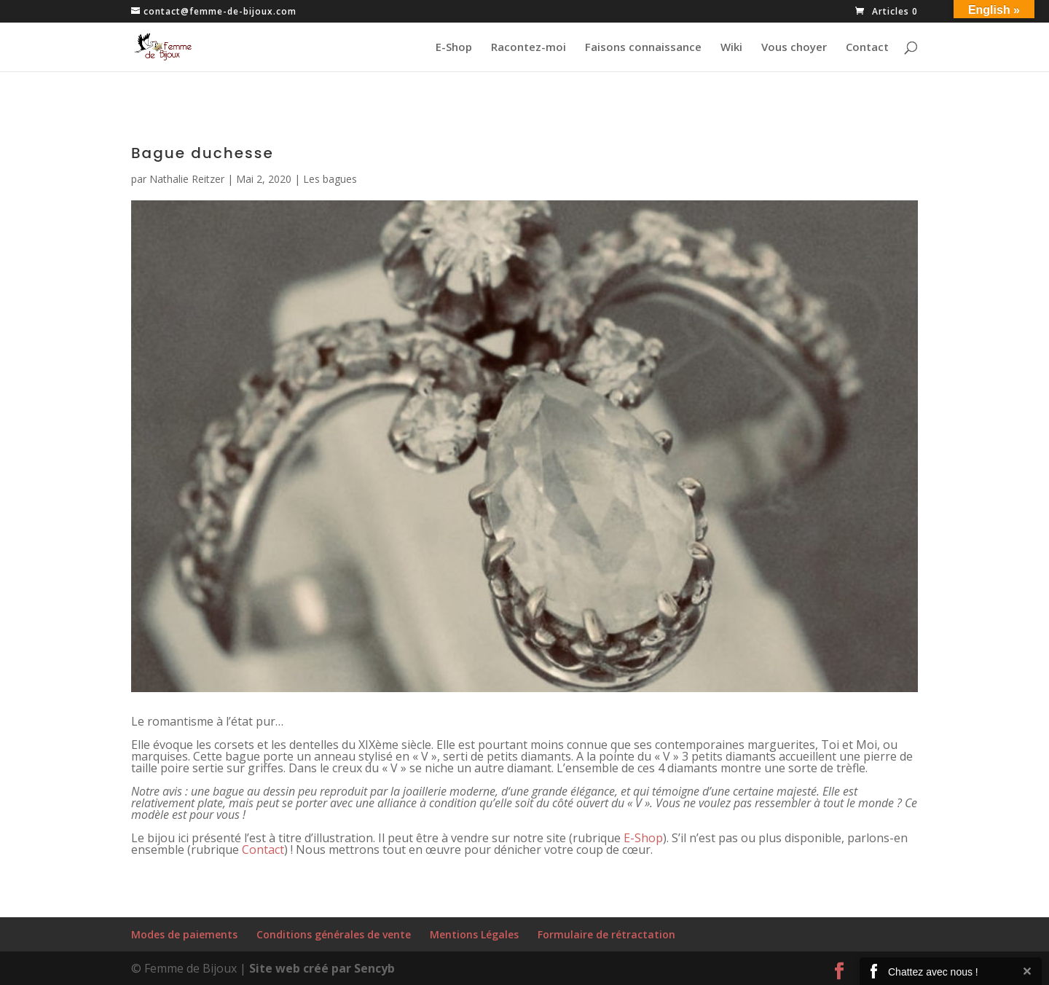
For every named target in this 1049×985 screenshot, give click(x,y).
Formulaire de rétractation (606, 934)
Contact (867, 48)
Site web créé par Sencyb (322, 968)
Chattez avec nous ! (933, 972)
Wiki (731, 48)
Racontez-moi (528, 48)
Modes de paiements (184, 934)
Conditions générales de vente (333, 934)
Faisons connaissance (643, 48)
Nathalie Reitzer (186, 179)
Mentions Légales (474, 934)
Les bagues (330, 179)
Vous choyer (794, 48)
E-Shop (454, 48)
